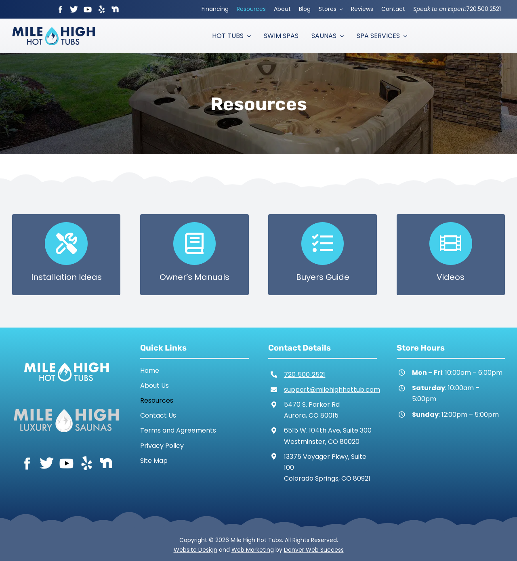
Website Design (195, 550)
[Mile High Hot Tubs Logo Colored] (53, 29)
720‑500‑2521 (305, 374)
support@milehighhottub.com (332, 389)
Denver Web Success (314, 550)
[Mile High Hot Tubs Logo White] (66, 360)
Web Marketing (252, 550)
